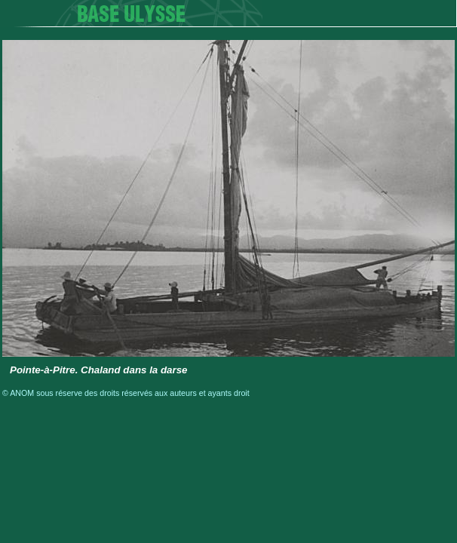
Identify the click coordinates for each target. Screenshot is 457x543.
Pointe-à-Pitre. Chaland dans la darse (99, 370)
